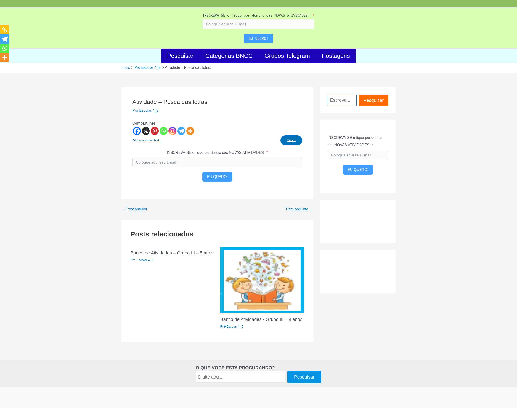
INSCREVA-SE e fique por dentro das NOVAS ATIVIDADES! (256, 15)
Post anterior (134, 209)
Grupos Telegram (287, 55)
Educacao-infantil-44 (145, 140)
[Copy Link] (4, 29)
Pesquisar (180, 55)
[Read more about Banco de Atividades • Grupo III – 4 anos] (262, 280)
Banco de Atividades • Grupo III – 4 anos (261, 319)
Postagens (336, 55)
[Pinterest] (155, 131)
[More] (190, 131)
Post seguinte (299, 209)
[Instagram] (172, 131)
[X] (146, 131)
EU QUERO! (259, 38)
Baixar (291, 140)
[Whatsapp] (164, 131)
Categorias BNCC (229, 55)
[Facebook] (137, 131)
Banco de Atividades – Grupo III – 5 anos (172, 252)
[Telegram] (181, 131)
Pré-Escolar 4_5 (145, 110)
